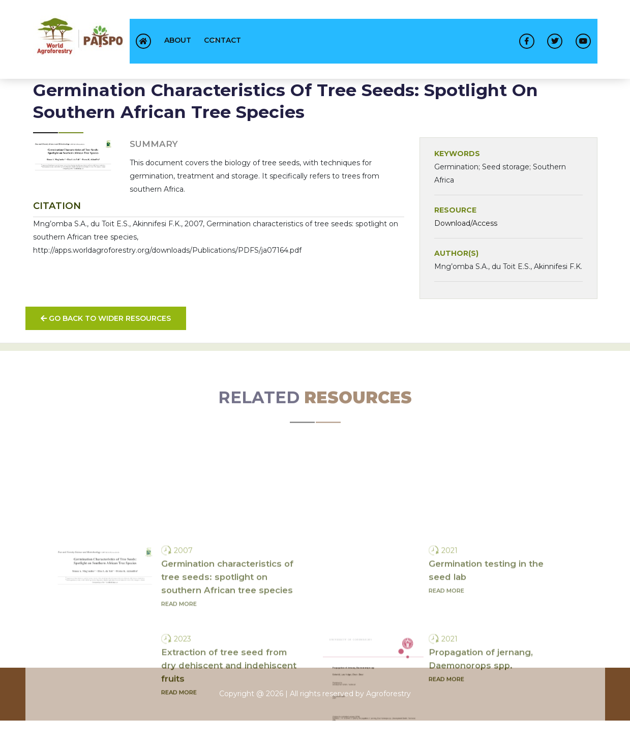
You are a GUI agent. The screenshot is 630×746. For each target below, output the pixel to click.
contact (222, 40)
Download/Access (465, 223)
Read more (179, 645)
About (177, 40)
